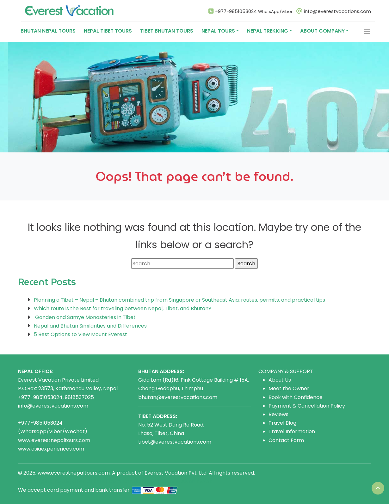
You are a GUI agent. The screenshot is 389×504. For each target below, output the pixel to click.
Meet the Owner (289, 388)
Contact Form (286, 440)
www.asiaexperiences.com (51, 448)
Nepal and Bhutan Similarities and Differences (90, 325)
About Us (280, 380)
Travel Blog (282, 423)
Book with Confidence (296, 397)
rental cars (91, 481)
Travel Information (292, 431)
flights (141, 481)
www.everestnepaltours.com (54, 440)
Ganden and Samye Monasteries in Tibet (85, 317)
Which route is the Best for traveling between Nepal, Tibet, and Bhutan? (122, 308)
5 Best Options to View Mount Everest (80, 334)
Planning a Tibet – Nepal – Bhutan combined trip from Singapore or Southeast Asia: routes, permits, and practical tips (179, 300)
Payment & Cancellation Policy (307, 405)
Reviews (278, 414)
